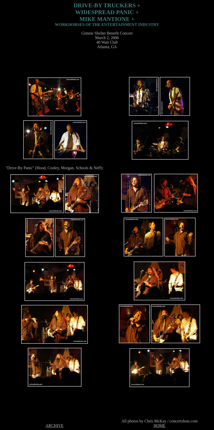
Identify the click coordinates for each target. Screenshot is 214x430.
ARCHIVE (54, 425)
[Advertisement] (106, 64)
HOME (159, 425)
